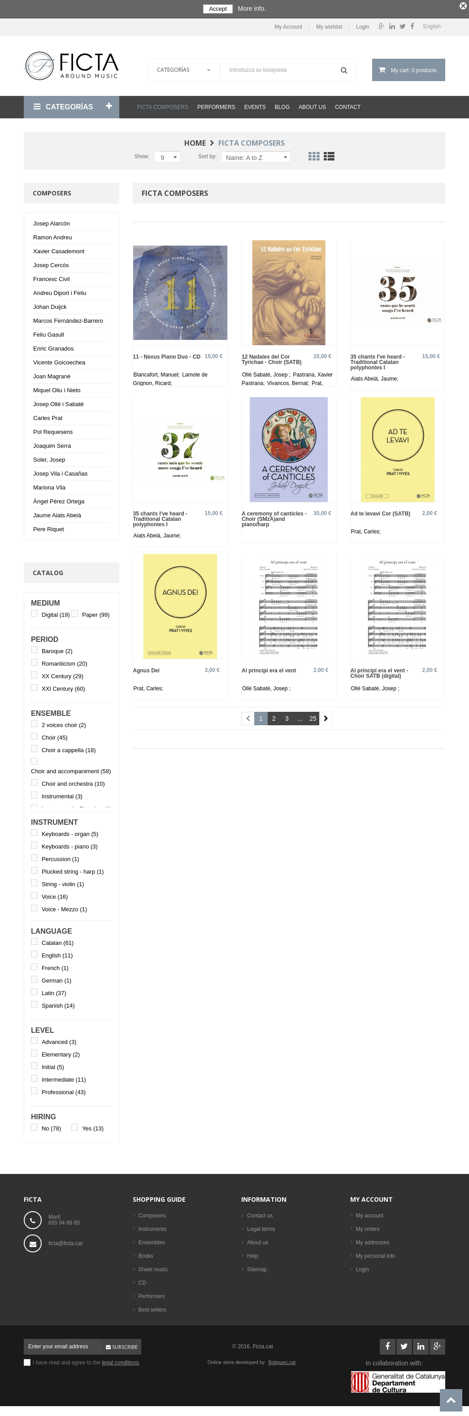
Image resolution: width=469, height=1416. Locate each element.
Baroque (57, 648)
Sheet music (153, 1267)
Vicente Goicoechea (59, 360)
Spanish (58, 1003)
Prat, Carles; (366, 530)
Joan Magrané (51, 374)
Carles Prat (47, 415)
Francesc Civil (51, 276)
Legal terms (261, 1227)
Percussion (60, 856)
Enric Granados (53, 346)
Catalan (58, 940)
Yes (93, 1126)
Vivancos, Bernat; (289, 381)
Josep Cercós (51, 263)
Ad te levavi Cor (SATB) (381, 512)
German (56, 978)
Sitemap (257, 1267)
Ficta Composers (162, 105)
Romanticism (64, 661)
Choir (55, 735)
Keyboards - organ (70, 831)
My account (371, 1197)
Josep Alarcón (51, 221)
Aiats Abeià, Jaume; (375, 376)
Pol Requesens (53, 429)
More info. (252, 8)
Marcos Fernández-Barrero (68, 318)
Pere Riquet (48, 527)
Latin (54, 990)
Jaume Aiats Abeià (57, 513)
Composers (152, 1213)
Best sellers (152, 1307)
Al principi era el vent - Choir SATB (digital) (379, 671)
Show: (142, 154)
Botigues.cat (282, 1360)
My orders (368, 1227)
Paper (95, 612)
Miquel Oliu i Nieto (57, 388)
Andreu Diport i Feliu (60, 290)
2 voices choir (64, 722)
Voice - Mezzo (64, 907)
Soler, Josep (49, 457)
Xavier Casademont (58, 249)
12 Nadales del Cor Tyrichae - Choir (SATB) (272, 357)
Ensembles (152, 1240)
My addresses (373, 1240)
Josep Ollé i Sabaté (58, 401)
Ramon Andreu (52, 235)
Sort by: (207, 154)
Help (252, 1254)
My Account (288, 25)
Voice (55, 894)
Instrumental (62, 794)
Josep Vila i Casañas (60, 471)
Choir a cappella (69, 748)
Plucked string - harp (73, 869)
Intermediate (64, 1077)
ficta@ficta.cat (65, 1241)
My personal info (375, 1254)
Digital (56, 612)
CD (142, 1280)
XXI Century (63, 686)
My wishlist (329, 25)
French (55, 965)
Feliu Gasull (48, 332)
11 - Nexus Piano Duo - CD (167, 354)
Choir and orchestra (73, 782)
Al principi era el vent (269, 668)
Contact (347, 105)
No (51, 1126)
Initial (53, 1064)
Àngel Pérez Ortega (58, 499)
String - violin (63, 882)
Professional (64, 1090)
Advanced (59, 1039)
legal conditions (120, 1360)
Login (362, 25)
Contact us (260, 1213)
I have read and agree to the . (86, 1360)
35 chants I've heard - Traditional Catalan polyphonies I (378, 359)
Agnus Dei (146, 668)
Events (255, 105)
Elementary (61, 1052)
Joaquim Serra (52, 443)
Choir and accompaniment (71, 769)
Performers (216, 105)
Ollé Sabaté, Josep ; (267, 372)
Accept (218, 8)
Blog (282, 105)
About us (312, 105)
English (57, 953)
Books (146, 1254)
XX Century (62, 674)
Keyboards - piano (70, 844)
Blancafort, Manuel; (158, 372)
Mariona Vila (49, 485)
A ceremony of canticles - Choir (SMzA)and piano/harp (274, 517)
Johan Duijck (49, 304)
